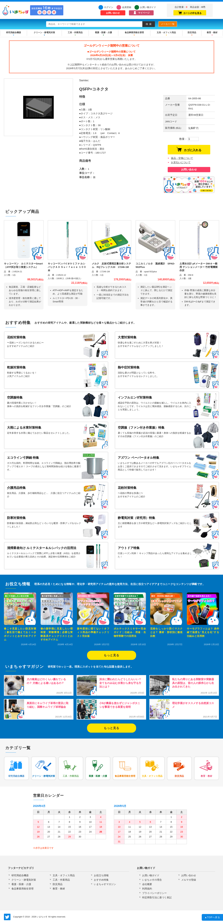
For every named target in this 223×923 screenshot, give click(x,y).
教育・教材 (212, 32)
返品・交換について (182, 158)
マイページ (144, 12)
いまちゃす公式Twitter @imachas (7, 917)
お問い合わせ (113, 13)
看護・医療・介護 (103, 32)
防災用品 (192, 32)
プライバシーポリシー (154, 893)
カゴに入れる (189, 149)
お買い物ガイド (148, 7)
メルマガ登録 (188, 879)
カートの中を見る (190, 12)
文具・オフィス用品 (166, 32)
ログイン (108, 7)
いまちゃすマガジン (105, 884)
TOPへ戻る (212, 917)
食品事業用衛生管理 (134, 32)
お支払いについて (181, 162)
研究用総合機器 (13, 32)
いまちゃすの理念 (152, 879)
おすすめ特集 (101, 879)
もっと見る (111, 655)
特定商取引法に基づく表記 (157, 897)
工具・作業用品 (75, 32)
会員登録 (126, 7)
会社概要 (147, 884)
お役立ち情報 (101, 875)
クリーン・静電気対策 (44, 32)
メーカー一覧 (168, 24)
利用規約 (147, 888)
